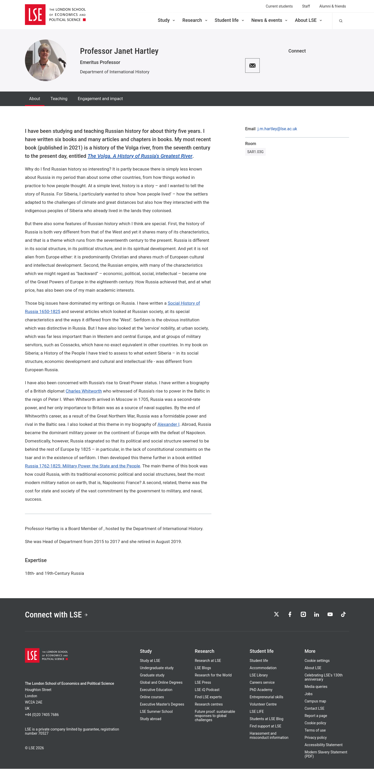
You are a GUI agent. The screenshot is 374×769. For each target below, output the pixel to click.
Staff (306, 6)
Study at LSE (150, 661)
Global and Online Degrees (161, 683)
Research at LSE (208, 661)
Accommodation (263, 668)
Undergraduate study (156, 668)
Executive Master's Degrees (162, 704)
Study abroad (150, 719)
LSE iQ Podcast (207, 690)
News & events (270, 20)
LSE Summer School (156, 712)
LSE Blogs (203, 668)
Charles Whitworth (84, 391)
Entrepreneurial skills (266, 697)
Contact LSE (314, 709)
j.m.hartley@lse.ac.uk (277, 129)
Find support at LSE (265, 726)
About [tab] (34, 98)
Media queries (316, 687)
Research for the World (213, 675)
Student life (230, 20)
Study (167, 20)
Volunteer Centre (263, 704)
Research (195, 20)
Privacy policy (316, 738)
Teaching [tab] (59, 98)
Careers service (262, 683)
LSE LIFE (257, 712)
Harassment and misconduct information (269, 736)
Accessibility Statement (324, 745)
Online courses (152, 697)
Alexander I (168, 424)
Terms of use (315, 730)
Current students (279, 6)
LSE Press (203, 683)
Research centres (209, 704)
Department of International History (114, 71)
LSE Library (259, 675)
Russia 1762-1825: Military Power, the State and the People (82, 465)
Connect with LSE (57, 615)
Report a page (316, 716)
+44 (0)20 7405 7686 (42, 715)
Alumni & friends (332, 6)
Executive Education (156, 690)
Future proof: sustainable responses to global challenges (215, 716)
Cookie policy (315, 723)
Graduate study (152, 675)
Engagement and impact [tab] (100, 98)
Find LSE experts (208, 697)
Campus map (315, 701)
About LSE (309, 20)
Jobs (309, 694)
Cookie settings (317, 661)
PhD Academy (261, 690)
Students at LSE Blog (266, 719)
